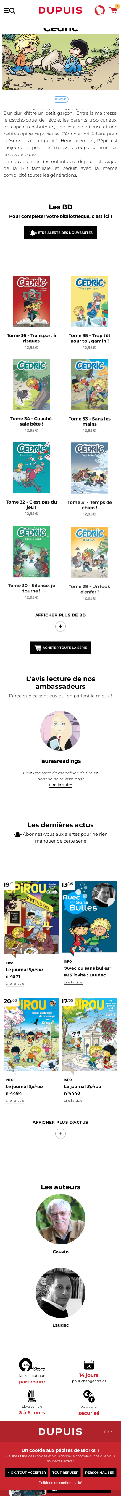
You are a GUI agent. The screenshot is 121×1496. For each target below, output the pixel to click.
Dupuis (60, 10)
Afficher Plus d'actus (60, 1122)
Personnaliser (99, 1473)
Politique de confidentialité (60, 1483)
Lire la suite (60, 784)
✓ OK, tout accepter (26, 1473)
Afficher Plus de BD (60, 623)
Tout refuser (65, 1473)
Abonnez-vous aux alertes (51, 836)
